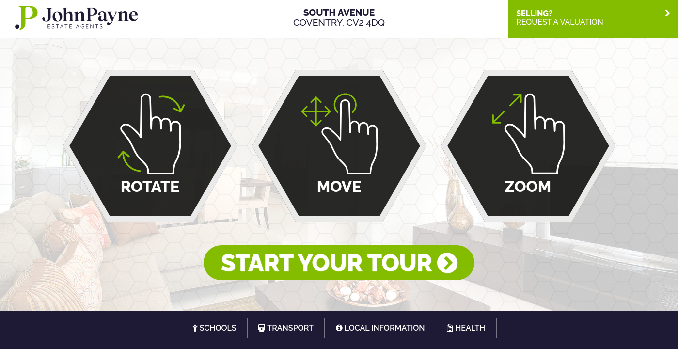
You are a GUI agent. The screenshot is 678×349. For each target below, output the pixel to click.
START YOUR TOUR (339, 262)
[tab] (593, 17)
